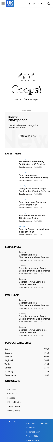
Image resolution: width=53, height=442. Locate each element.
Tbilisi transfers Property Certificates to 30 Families (32, 163)
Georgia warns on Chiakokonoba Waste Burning (33, 176)
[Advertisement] (26, 35)
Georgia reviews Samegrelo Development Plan (32, 203)
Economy (22, 159)
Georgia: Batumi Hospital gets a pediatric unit (34, 230)
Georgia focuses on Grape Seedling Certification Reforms (34, 189)
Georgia (22, 226)
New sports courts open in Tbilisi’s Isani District (32, 217)
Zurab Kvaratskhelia (25, 167)
